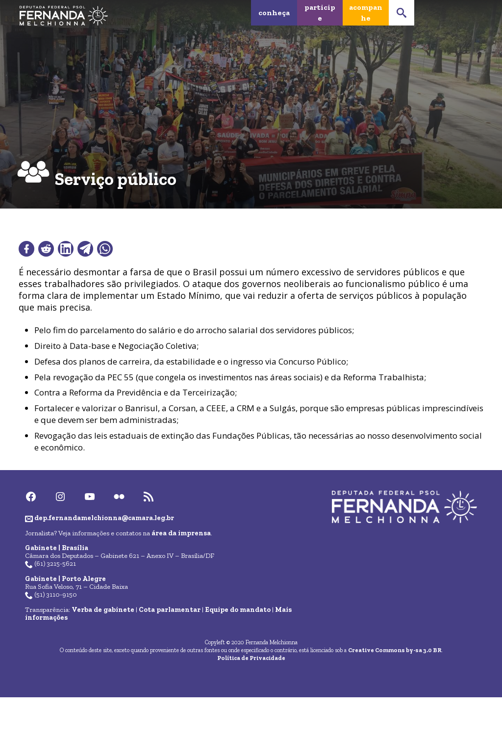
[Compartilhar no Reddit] (46, 249)
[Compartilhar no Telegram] (85, 249)
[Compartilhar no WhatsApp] (105, 249)
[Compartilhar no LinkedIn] (66, 249)
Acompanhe (365, 12)
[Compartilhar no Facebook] (26, 249)
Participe (319, 12)
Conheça (274, 12)
